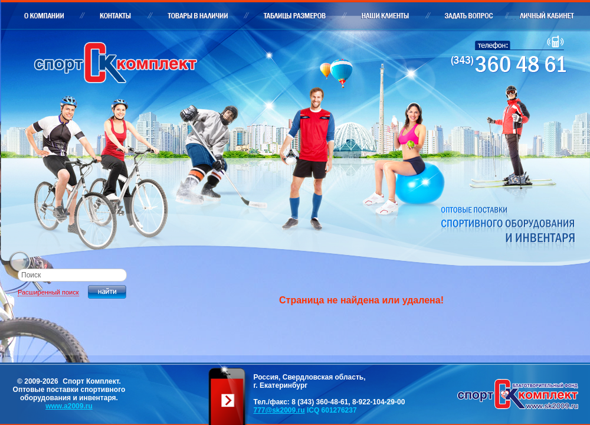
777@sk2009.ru (278, 410)
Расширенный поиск (48, 292)
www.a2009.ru (69, 406)
